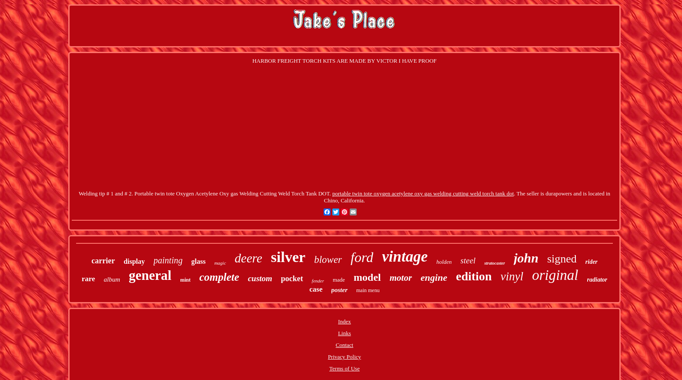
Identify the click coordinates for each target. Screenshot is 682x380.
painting (168, 260)
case (315, 289)
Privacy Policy (344, 356)
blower (328, 259)
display (134, 261)
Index (344, 321)
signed (562, 258)
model (367, 277)
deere (248, 258)
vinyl (512, 276)
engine (434, 277)
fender (318, 280)
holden (443, 262)
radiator (597, 279)
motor (401, 277)
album (112, 279)
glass (198, 261)
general (150, 275)
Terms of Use (344, 368)
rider (591, 262)
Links (344, 333)
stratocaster (494, 263)
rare (88, 279)
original (555, 275)
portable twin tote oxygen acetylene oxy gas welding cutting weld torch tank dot (423, 193)
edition (473, 276)
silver (288, 257)
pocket (292, 278)
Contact (344, 345)
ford (362, 257)
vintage (405, 256)
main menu (368, 290)
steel (468, 260)
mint (185, 280)
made (339, 279)
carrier (103, 260)
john (526, 258)
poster (339, 289)
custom (260, 278)
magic (220, 263)
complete (219, 277)
